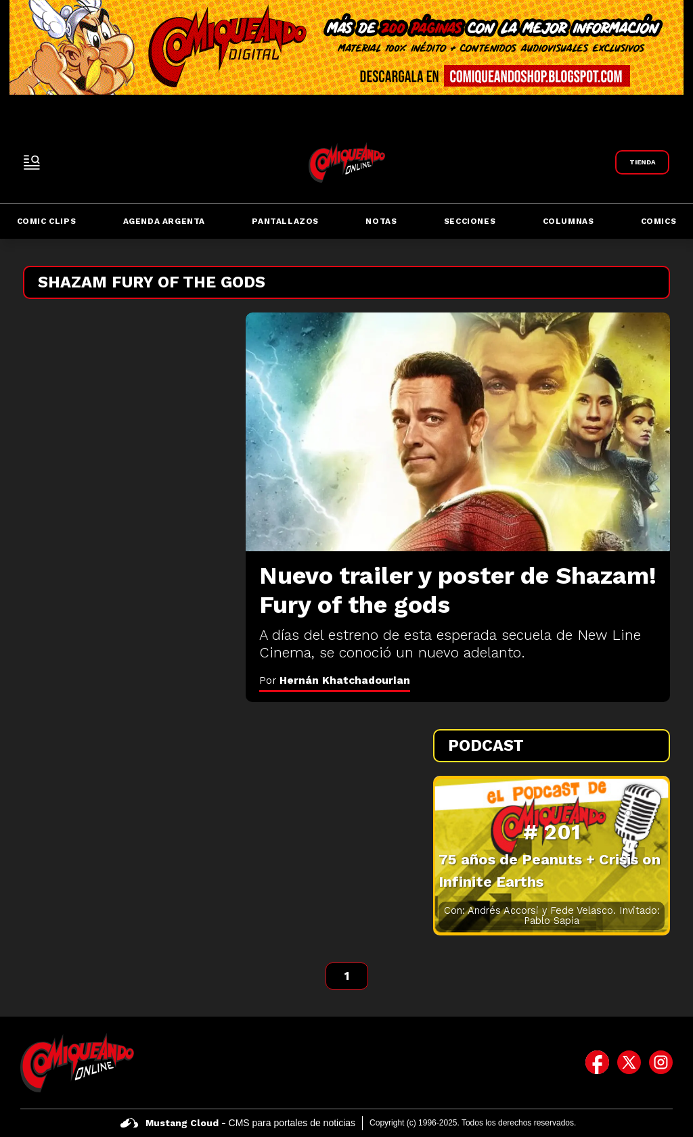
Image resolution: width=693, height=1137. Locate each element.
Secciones (469, 221)
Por (334, 680)
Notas (381, 221)
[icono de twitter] (629, 1062)
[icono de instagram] (661, 1062)
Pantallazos (285, 221)
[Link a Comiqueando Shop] (642, 162)
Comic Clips (46, 221)
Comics (659, 221)
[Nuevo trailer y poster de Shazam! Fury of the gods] (458, 431)
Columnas (568, 221)
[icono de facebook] (597, 1062)
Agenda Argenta (164, 221)
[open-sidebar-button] (32, 162)
